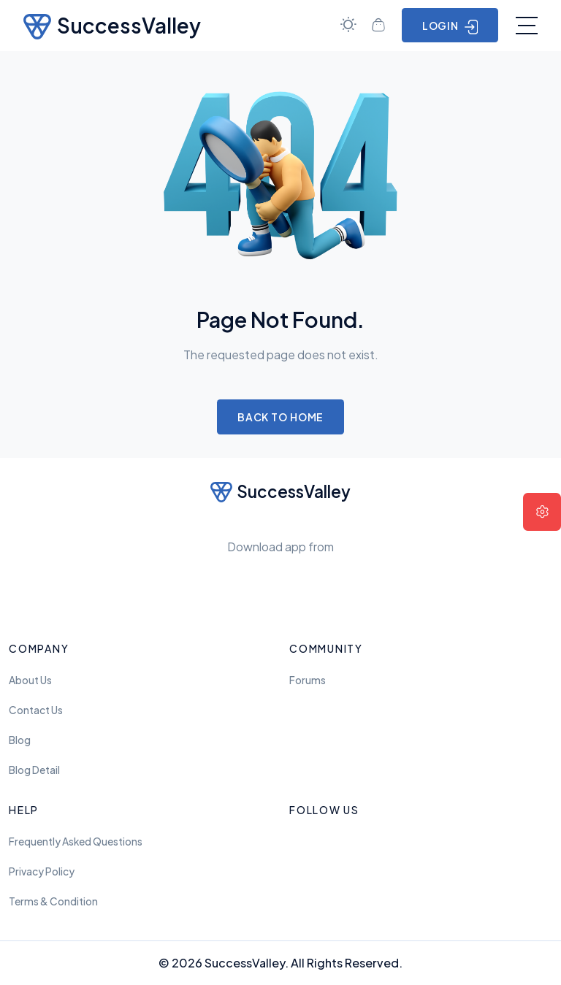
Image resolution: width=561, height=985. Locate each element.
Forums (307, 680)
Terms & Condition (53, 901)
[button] (542, 512)
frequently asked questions (75, 841)
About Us (30, 680)
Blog (20, 740)
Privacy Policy (42, 871)
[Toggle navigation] (527, 25)
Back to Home (280, 416)
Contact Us (36, 710)
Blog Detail (34, 770)
